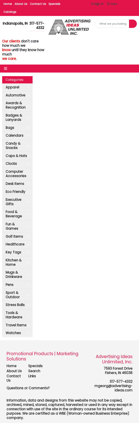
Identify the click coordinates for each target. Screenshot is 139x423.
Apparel (12, 87)
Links (32, 376)
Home (7, 4)
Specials (54, 4)
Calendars (14, 135)
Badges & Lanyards (14, 117)
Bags (10, 127)
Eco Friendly (15, 191)
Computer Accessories (16, 173)
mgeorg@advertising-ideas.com (113, 388)
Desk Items (15, 183)
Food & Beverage (14, 214)
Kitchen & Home (14, 262)
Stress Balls (15, 304)
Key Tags (13, 252)
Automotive (15, 95)
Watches (13, 333)
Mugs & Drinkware (14, 274)
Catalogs (9, 12)
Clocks (11, 163)
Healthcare (15, 244)
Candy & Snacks (13, 145)
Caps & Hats (16, 155)
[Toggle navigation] (5, 68)
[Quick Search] (112, 24)
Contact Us (38, 4)
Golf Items (14, 236)
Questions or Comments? (28, 388)
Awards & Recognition (16, 105)
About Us (20, 4)
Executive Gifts (13, 202)
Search (34, 371)
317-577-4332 (120, 381)
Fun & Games (12, 226)
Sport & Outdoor (13, 295)
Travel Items (16, 325)
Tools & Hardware (14, 315)
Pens (9, 284)
